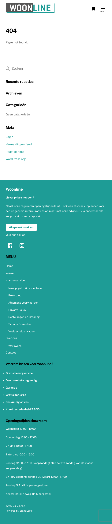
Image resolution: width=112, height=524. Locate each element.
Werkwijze (14, 345)
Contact (11, 352)
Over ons (11, 338)
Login (9, 136)
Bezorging (14, 295)
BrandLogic (26, 510)
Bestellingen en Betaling (24, 316)
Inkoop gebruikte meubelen (25, 288)
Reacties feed (15, 151)
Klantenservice (15, 280)
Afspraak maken (21, 227)
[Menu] (102, 8)
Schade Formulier (19, 324)
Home (9, 265)
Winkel (10, 273)
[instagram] (23, 245)
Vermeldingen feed (19, 144)
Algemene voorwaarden (23, 302)
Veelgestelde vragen (21, 331)
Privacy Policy (17, 309)
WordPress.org (16, 159)
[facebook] (11, 245)
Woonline (13, 506)
